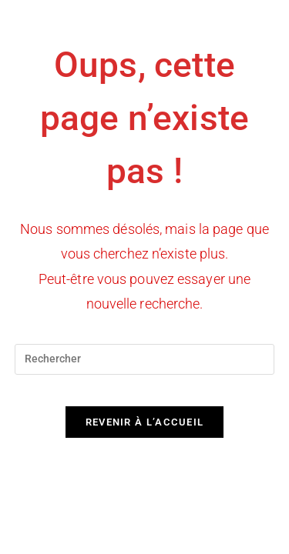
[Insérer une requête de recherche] (145, 359)
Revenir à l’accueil (145, 422)
